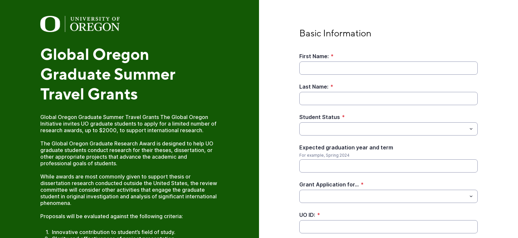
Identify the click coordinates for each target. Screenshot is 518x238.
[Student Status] (383, 129)
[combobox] (388, 129)
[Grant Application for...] (383, 196)
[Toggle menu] (471, 129)
